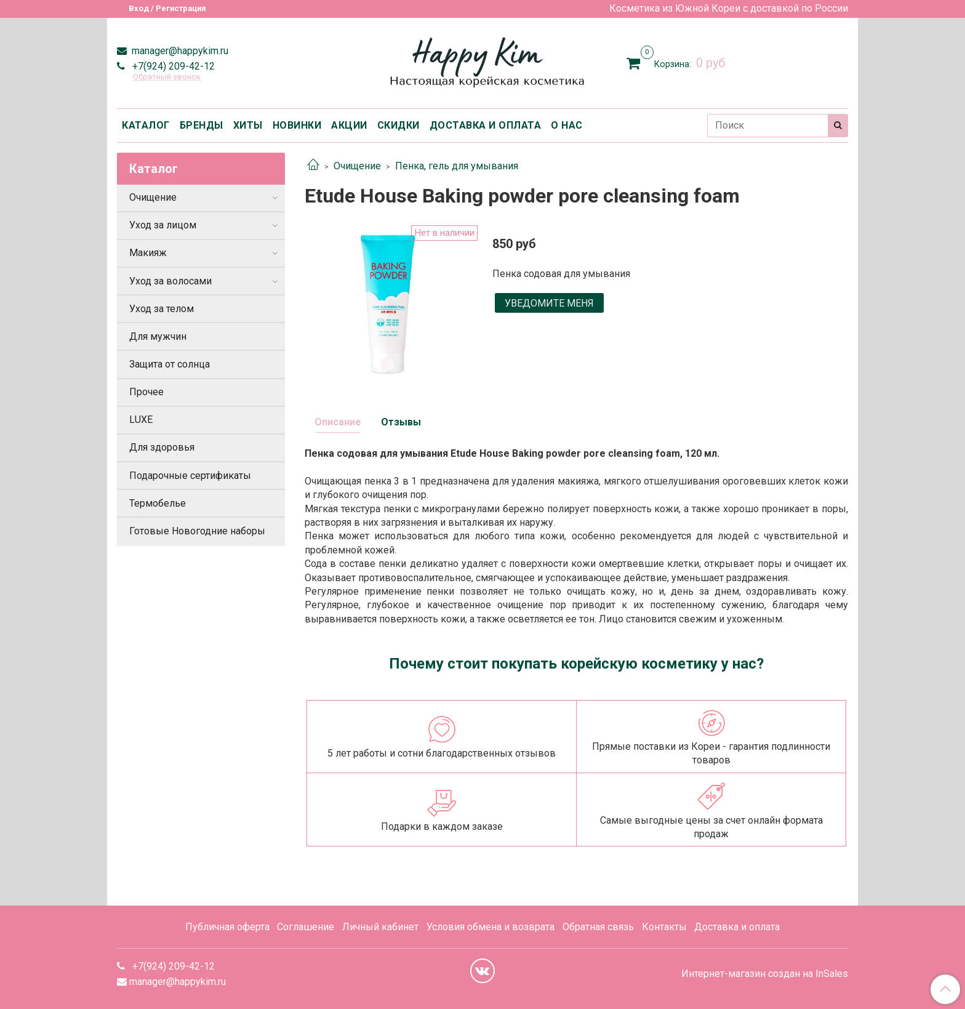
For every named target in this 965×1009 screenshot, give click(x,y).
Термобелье (157, 503)
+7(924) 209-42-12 (172, 66)
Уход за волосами (170, 281)
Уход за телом (161, 309)
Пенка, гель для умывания (456, 166)
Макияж (148, 253)
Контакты (664, 927)
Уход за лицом (162, 225)
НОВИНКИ (297, 125)
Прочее (146, 392)
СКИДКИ (398, 125)
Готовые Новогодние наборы (197, 531)
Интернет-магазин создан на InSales (764, 974)
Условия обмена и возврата (490, 927)
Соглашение (305, 927)
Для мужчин (157, 336)
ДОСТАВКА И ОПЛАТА (486, 125)
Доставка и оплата (737, 927)
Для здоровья (161, 447)
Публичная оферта (227, 927)
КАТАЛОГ (146, 125)
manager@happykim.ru (178, 51)
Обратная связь (598, 927)
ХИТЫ (248, 125)
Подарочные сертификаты (190, 475)
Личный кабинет (380, 927)
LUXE (141, 419)
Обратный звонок (167, 77)
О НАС (567, 125)
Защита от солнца (169, 364)
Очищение (357, 166)
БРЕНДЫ (201, 125)
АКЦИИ (349, 125)
